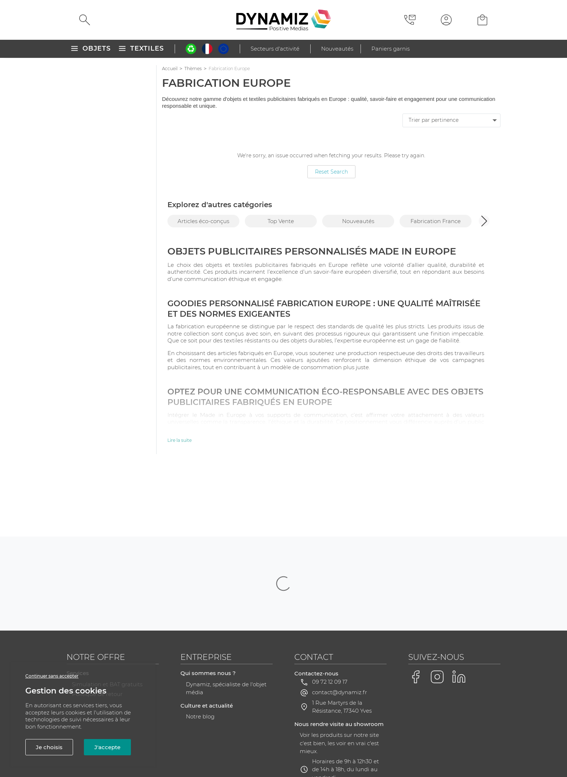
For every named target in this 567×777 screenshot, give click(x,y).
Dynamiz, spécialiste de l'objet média (226, 616)
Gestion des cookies (402, 751)
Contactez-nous (316, 601)
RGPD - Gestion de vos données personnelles (306, 750)
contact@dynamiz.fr (339, 619)
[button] (484, 220)
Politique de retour (97, 621)
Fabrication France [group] (435, 221)
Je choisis (49, 747)
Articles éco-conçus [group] (203, 221)
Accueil (170, 68)
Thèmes (193, 68)
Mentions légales (158, 750)
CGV (194, 750)
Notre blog (200, 644)
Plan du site (223, 750)
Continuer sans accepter (51, 676)
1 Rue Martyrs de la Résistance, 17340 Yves (342, 634)
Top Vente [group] (281, 221)
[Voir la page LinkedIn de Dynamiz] (459, 604)
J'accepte (107, 747)
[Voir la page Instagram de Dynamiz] (437, 604)
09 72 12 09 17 (330, 609)
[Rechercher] (85, 20)
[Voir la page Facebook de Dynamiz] (415, 604)
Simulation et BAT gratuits (107, 612)
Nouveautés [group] (358, 221)
